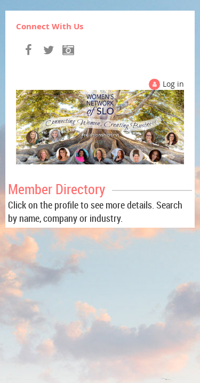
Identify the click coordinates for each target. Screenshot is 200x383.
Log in (173, 84)
